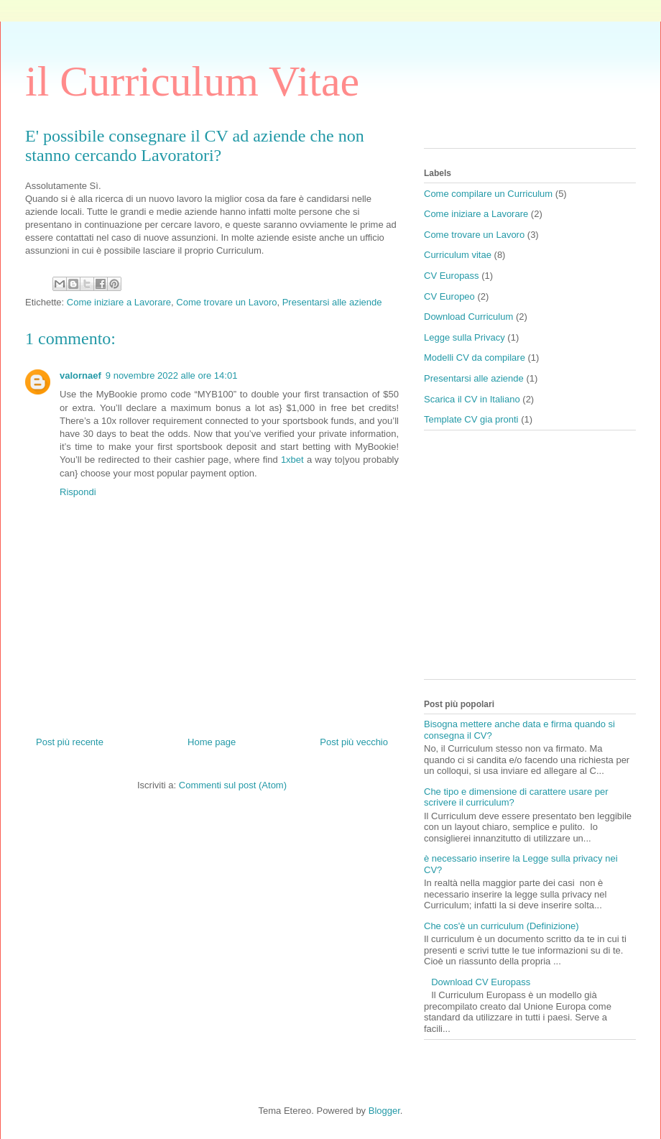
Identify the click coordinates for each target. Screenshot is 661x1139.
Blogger (384, 1110)
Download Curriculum (468, 316)
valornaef (80, 375)
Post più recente (69, 742)
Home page (212, 742)
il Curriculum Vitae (192, 81)
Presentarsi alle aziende (332, 302)
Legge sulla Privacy (464, 337)
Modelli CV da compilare (474, 357)
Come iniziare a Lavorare (119, 302)
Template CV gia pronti (471, 419)
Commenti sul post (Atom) (233, 785)
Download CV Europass (480, 982)
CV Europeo (449, 296)
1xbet (292, 459)
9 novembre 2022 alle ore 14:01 (172, 375)
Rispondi (78, 492)
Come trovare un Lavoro (226, 302)
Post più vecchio (354, 742)
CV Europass (451, 275)
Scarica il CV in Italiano (472, 399)
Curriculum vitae (457, 254)
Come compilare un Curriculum (488, 193)
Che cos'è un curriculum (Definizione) (501, 926)
